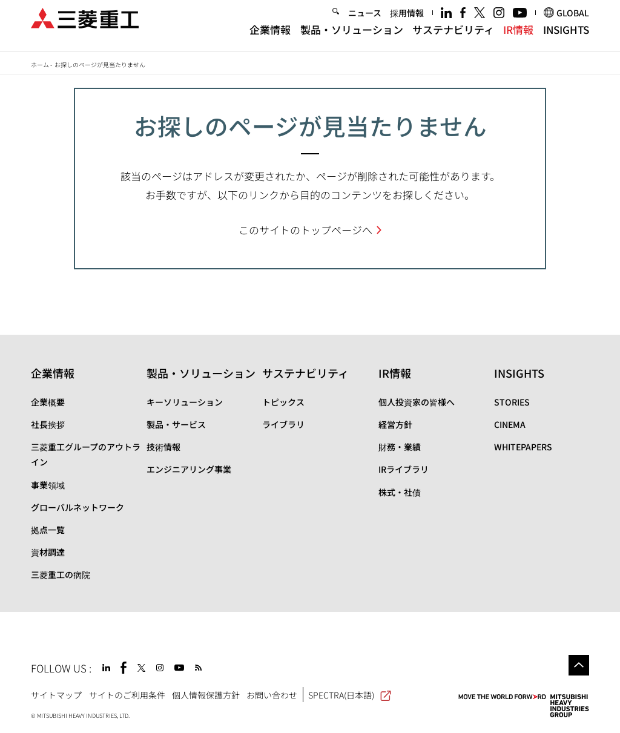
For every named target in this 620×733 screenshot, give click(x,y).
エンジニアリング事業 (189, 469)
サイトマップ (56, 695)
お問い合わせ (271, 695)
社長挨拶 (48, 424)
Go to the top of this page (579, 665)
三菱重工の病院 (60, 574)
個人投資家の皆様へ (416, 402)
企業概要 (48, 402)
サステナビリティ (453, 37)
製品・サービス (176, 424)
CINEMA (510, 424)
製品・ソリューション (351, 37)
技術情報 (163, 447)
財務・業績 (399, 447)
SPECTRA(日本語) (349, 695)
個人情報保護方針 (206, 695)
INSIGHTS (566, 37)
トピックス (283, 402)
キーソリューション (185, 402)
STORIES (512, 402)
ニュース (364, 21)
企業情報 (270, 37)
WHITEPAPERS (523, 447)
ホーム (40, 64)
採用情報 (407, 21)
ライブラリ (283, 424)
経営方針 (395, 424)
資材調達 (48, 552)
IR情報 (518, 37)
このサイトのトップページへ (305, 229)
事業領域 (48, 485)
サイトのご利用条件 (127, 695)
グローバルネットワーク (77, 507)
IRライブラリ (403, 469)
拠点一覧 (48, 530)
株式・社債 (399, 492)
